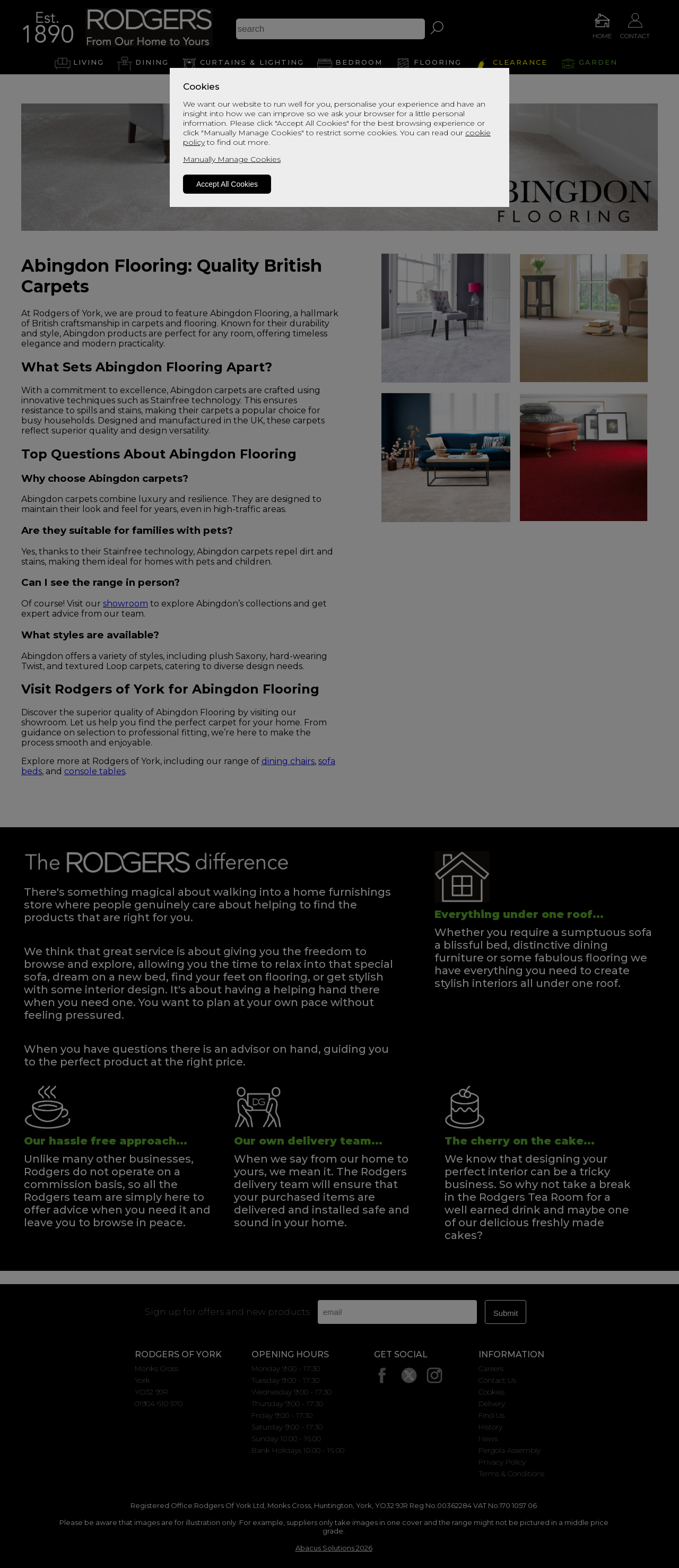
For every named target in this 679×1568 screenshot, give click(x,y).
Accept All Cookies (227, 184)
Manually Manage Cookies (232, 159)
